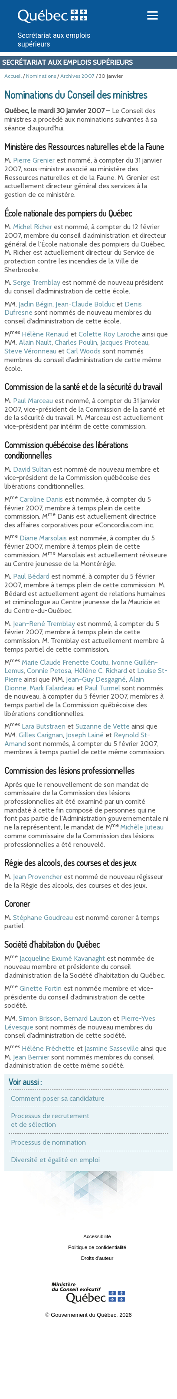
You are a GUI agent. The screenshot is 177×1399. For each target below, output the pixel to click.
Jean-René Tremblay (45, 624)
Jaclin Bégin (35, 304)
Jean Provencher (37, 877)
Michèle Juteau (142, 827)
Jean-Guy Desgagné (96, 679)
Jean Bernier (31, 1057)
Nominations (41, 76)
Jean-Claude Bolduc (85, 304)
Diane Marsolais (43, 538)
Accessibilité (97, 1236)
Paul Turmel (102, 688)
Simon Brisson (40, 1018)
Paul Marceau (33, 400)
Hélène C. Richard (100, 670)
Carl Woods (83, 351)
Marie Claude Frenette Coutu (65, 662)
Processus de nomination (48, 1142)
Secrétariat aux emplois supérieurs (67, 62)
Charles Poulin (76, 342)
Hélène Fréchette (48, 1048)
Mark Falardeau (52, 688)
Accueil (13, 76)
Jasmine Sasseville (112, 1048)
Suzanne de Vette (102, 726)
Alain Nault (35, 342)
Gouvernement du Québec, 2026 (91, 1315)
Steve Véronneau (30, 351)
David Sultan (32, 469)
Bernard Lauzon (87, 1018)
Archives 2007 (77, 76)
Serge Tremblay (36, 282)
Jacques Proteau (124, 342)
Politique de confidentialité (97, 1247)
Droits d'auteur (97, 1258)
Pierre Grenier (34, 160)
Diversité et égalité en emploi (55, 1160)
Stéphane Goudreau (43, 917)
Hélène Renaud (45, 334)
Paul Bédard (31, 576)
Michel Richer (32, 227)
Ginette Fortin (41, 988)
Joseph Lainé (85, 735)
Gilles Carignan (41, 735)
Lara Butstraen (44, 726)
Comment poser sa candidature (58, 1098)
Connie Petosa (49, 670)
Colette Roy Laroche (109, 334)
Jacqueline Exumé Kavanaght (62, 958)
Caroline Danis (41, 499)
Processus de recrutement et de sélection (50, 1120)
